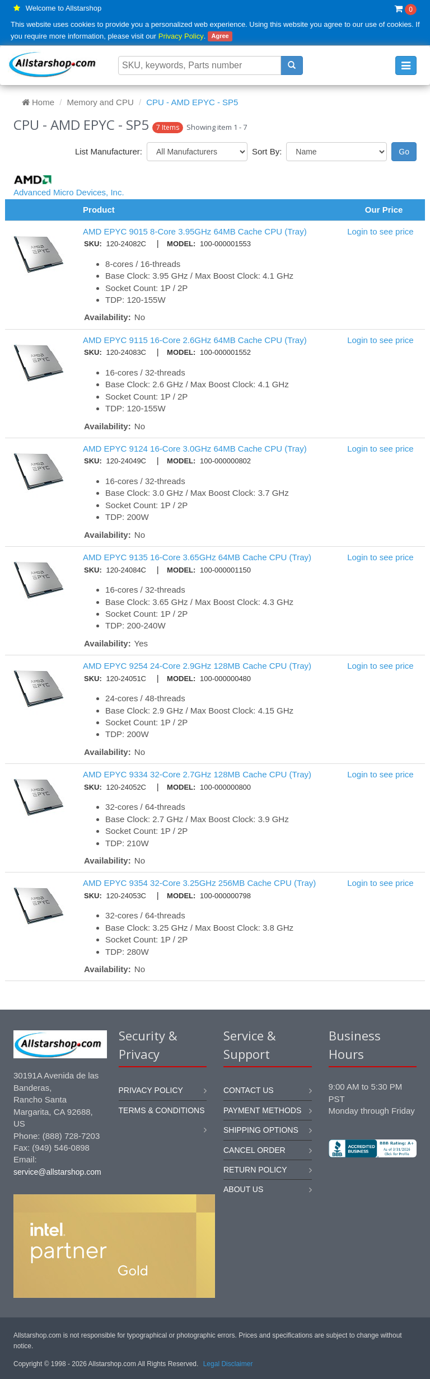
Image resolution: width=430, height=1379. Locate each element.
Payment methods (262, 1110)
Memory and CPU (100, 102)
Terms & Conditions (162, 1110)
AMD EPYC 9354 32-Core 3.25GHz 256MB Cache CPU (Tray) (199, 883)
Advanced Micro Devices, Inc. (68, 192)
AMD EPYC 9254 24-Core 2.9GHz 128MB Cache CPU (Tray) (197, 665)
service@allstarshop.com (57, 1171)
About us (243, 1189)
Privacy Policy (181, 36)
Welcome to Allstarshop (64, 8)
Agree (219, 36)
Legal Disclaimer (228, 1364)
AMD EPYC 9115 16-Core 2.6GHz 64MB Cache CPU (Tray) (195, 340)
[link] (372, 1195)
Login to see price (380, 231)
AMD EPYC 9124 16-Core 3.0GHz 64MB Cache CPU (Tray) (195, 448)
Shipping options (260, 1129)
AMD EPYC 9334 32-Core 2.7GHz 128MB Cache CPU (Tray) (197, 774)
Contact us (248, 1090)
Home (38, 102)
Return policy (255, 1169)
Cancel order (254, 1150)
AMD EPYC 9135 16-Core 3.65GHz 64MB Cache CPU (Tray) (197, 557)
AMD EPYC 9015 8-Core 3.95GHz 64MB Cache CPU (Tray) (195, 231)
